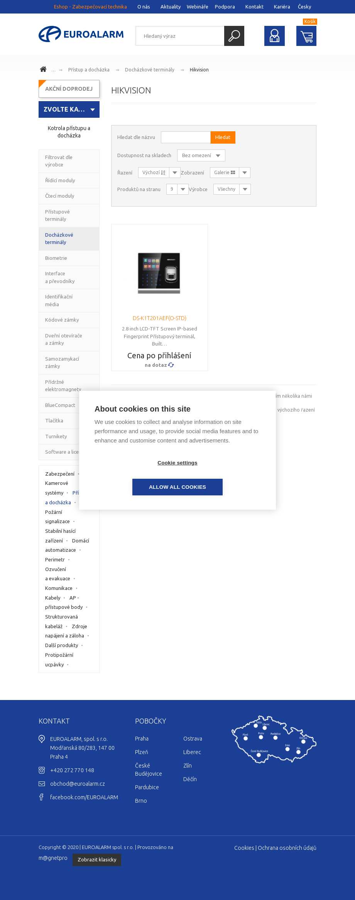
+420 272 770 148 (72, 770)
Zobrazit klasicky (97, 859)
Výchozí (153, 172)
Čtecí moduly (59, 195)
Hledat (234, 36)
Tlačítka (54, 420)
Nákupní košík (306, 36)
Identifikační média (59, 300)
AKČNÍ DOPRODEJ (69, 89)
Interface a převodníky (59, 277)
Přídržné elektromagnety (63, 385)
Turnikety (56, 436)
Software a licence (65, 451)
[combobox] (69, 109)
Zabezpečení (59, 473)
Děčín (190, 779)
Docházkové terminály (149, 69)
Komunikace (59, 588)
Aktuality (171, 6)
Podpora (225, 6)
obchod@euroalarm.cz (77, 784)
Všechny (226, 189)
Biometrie (56, 258)
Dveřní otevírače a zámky (63, 339)
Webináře (197, 6)
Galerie (224, 172)
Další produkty (61, 645)
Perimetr (55, 559)
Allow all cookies (221, 475)
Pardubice (147, 787)
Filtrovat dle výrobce (59, 161)
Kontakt (254, 6)
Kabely (52, 597)
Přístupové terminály (57, 215)
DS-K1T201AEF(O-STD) (159, 318)
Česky (304, 6)
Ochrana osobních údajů (287, 848)
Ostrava (192, 739)
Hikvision (199, 69)
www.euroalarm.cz (44, 70)
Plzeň (141, 752)
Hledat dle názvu (136, 137)
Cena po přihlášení (159, 355)
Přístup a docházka (89, 69)
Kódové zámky (62, 319)
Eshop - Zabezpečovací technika (90, 6)
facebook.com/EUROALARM (84, 797)
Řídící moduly (60, 180)
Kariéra (282, 6)
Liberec (192, 752)
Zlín (187, 766)
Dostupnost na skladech (144, 155)
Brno (141, 801)
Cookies (244, 848)
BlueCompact (60, 405)
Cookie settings (133, 475)
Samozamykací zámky (62, 362)
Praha (142, 739)
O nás (143, 6)
